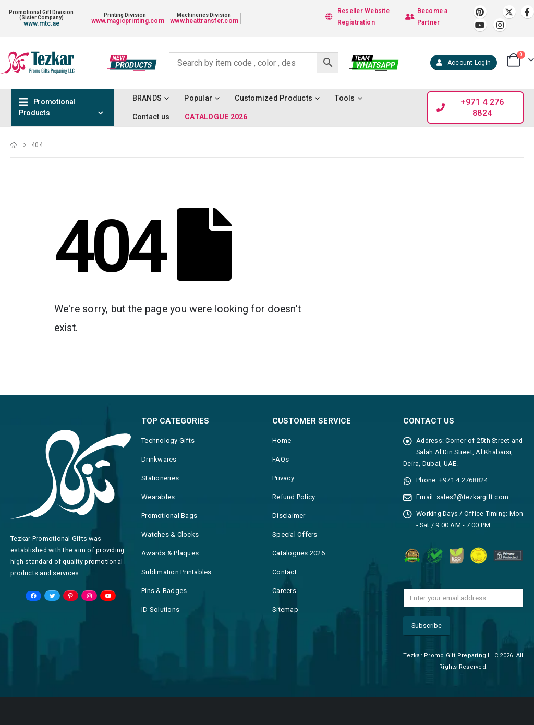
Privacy (283, 478)
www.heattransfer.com (204, 21)
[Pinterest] (480, 11)
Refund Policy (293, 497)
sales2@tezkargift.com (472, 497)
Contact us (151, 117)
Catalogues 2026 (298, 553)
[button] (463, 62)
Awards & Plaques (170, 553)
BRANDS (147, 98)
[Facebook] (527, 11)
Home (281, 440)
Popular (198, 98)
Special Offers (295, 534)
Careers (284, 591)
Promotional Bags (169, 515)
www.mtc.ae (41, 23)
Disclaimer (289, 515)
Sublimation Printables (176, 572)
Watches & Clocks (170, 534)
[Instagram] (499, 24)
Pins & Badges (164, 591)
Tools (345, 98)
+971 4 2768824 (463, 480)
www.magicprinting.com (127, 21)
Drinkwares (159, 459)
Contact (284, 572)
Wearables (158, 497)
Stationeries (160, 478)
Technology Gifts (168, 440)
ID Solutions (160, 609)
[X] (509, 11)
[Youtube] (480, 24)
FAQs (280, 459)
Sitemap (285, 609)
